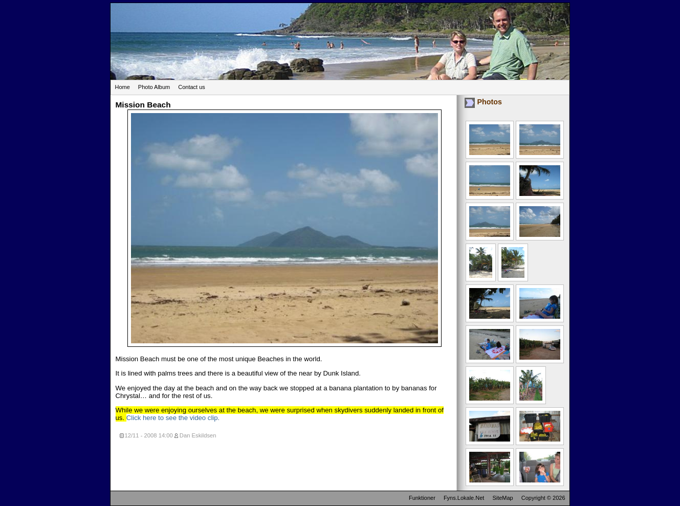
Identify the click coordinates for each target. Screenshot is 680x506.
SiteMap (502, 498)
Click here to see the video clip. (173, 418)
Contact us (191, 87)
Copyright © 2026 (543, 498)
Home (122, 87)
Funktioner (422, 498)
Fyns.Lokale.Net (464, 498)
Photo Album (154, 87)
